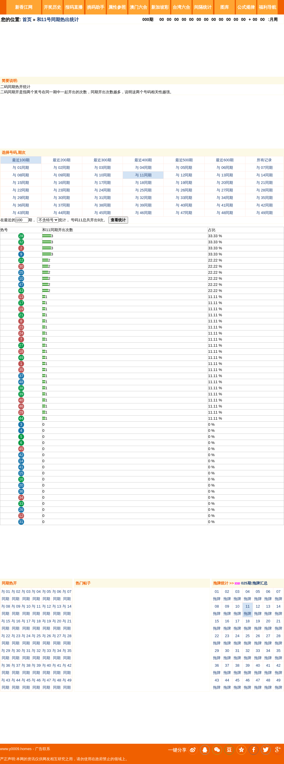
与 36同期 (20, 205)
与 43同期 (20, 213)
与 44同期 (61, 213)
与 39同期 (143, 205)
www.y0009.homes (16, 749)
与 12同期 (184, 175)
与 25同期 (143, 190)
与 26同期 (184, 190)
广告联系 (42, 749)
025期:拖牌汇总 (251, 583)
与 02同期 (61, 167)
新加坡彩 (160, 7)
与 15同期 (20, 182)
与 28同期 (264, 190)
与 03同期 (102, 167)
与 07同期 (264, 167)
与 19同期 (184, 182)
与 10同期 (102, 175)
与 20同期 (224, 182)
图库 (224, 7)
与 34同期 (224, 197)
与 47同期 (184, 213)
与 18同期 (143, 182)
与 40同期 (184, 205)
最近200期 (61, 160)
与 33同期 (184, 197)
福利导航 (267, 7)
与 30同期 (61, 197)
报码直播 (74, 7)
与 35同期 (264, 197)
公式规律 (246, 7)
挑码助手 (95, 7)
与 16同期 (61, 182)
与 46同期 (143, 213)
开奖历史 (52, 7)
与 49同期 (264, 213)
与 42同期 (264, 205)
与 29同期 (20, 197)
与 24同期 (102, 190)
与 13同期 (224, 175)
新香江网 (23, 7)
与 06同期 (224, 167)
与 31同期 (102, 197)
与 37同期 (61, 205)
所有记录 (264, 160)
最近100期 (21, 160)
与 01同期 (20, 167)
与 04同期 (143, 167)
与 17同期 (102, 182)
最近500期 (184, 160)
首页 (27, 19)
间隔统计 (203, 7)
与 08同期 (20, 175)
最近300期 (102, 160)
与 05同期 (184, 167)
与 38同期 (102, 205)
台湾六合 (181, 7)
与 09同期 (61, 175)
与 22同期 (20, 190)
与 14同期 (264, 175)
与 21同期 (264, 182)
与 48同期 (224, 213)
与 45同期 (102, 213)
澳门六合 (138, 7)
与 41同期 (224, 205)
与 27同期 (224, 190)
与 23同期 (61, 190)
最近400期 (143, 160)
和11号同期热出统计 (58, 19)
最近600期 (225, 160)
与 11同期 (143, 175)
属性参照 (117, 7)
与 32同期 (143, 197)
